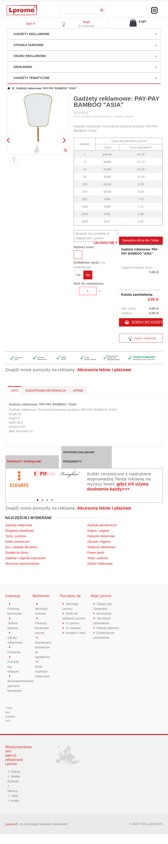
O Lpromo (73, 623)
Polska (12, 776)
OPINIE (78, 390)
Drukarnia (23, 67)
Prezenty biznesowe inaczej (42, 628)
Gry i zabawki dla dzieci (21, 547)
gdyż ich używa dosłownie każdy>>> (117, 486)
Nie (88, 275)
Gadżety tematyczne (32, 78)
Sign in (30, 23)
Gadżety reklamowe (31, 34)
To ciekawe (73, 628)
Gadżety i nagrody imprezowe (25, 558)
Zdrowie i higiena (98, 541)
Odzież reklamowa (30, 56)
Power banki (95, 552)
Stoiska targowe (29, 45)
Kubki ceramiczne (17, 541)
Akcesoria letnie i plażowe (104, 369)
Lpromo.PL (11, 833)
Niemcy (12, 800)
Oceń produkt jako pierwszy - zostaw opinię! (103, 116)
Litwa (14, 805)
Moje (86, 22)
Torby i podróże (15, 536)
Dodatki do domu (16, 552)
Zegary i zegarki (98, 530)
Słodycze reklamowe (101, 547)
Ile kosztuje (104, 613)
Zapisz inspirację (141, 338)
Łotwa (15, 810)
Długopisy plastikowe (19, 530)
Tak (78, 275)
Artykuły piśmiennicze (102, 525)
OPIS (14, 390)
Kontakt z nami (76, 633)
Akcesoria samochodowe (22, 563)
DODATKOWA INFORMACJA (45, 390)
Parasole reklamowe (101, 536)
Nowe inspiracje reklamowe (42, 671)
